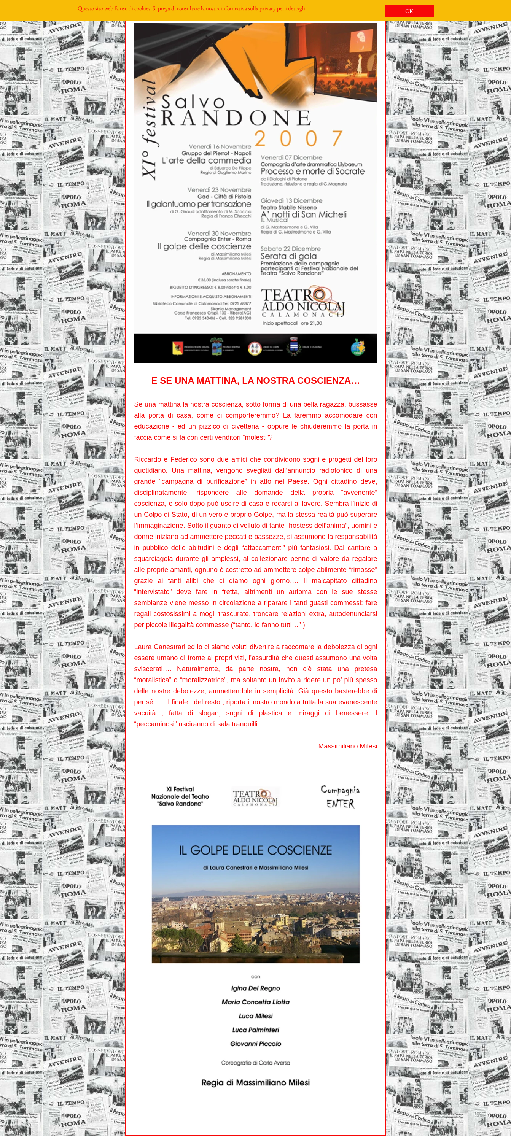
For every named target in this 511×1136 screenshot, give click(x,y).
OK (409, 10)
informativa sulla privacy (248, 8)
